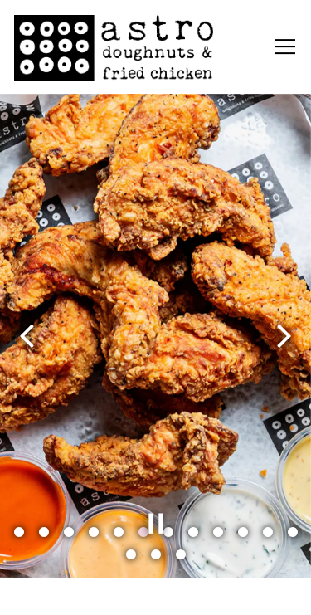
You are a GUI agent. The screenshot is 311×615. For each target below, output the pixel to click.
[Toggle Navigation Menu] (285, 47)
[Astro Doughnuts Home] (113, 47)
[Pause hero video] (156, 522)
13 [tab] (131, 553)
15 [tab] (181, 553)
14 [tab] (156, 553)
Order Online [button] (156, 592)
